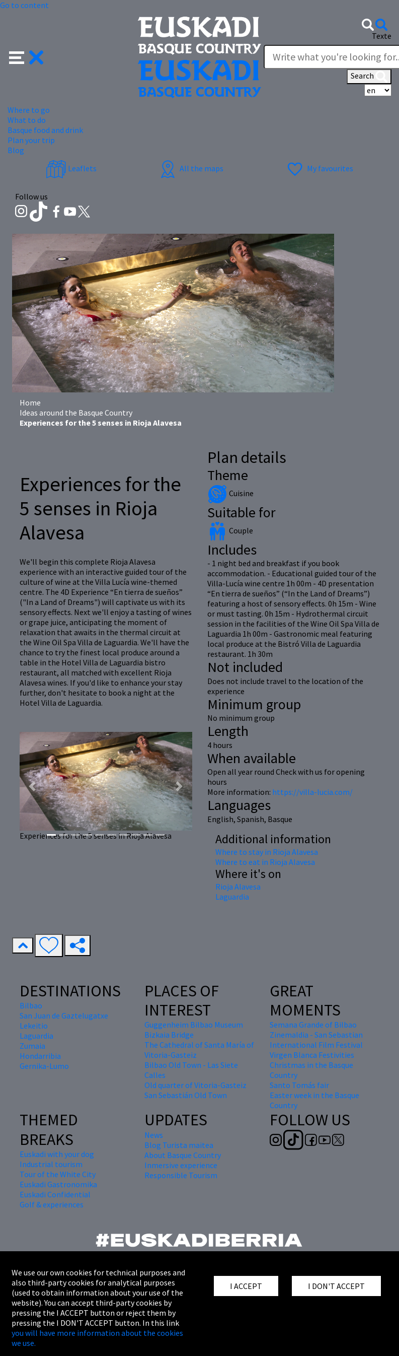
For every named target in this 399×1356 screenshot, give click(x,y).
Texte (381, 36)
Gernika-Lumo (44, 1066)
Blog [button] (16, 150)
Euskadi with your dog (57, 1154)
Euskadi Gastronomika (58, 1184)
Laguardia (232, 897)
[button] (26, 56)
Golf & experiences (52, 1204)
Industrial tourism (51, 1164)
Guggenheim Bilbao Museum (193, 1025)
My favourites (319, 168)
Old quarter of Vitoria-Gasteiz (195, 1085)
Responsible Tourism (180, 1175)
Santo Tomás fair (299, 1085)
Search (369, 77)
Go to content (24, 5)
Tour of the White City (58, 1174)
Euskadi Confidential (55, 1194)
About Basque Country (182, 1155)
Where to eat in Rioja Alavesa (265, 862)
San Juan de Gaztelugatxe (64, 1015)
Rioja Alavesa (238, 887)
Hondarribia (40, 1056)
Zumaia (32, 1046)
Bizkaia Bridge (169, 1035)
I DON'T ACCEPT (336, 1286)
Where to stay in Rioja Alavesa (266, 852)
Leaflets (71, 168)
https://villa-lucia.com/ (312, 792)
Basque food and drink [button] (45, 130)
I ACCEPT (246, 1286)
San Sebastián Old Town (185, 1095)
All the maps (190, 168)
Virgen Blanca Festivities (312, 1055)
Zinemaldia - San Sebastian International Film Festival (316, 1040)
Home (30, 402)
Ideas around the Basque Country (76, 413)
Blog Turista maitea (178, 1145)
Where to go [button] (29, 110)
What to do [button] (27, 120)
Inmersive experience (180, 1165)
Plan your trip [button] (31, 140)
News (153, 1135)
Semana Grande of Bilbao (313, 1025)
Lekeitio (34, 1026)
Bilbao (31, 1005)
